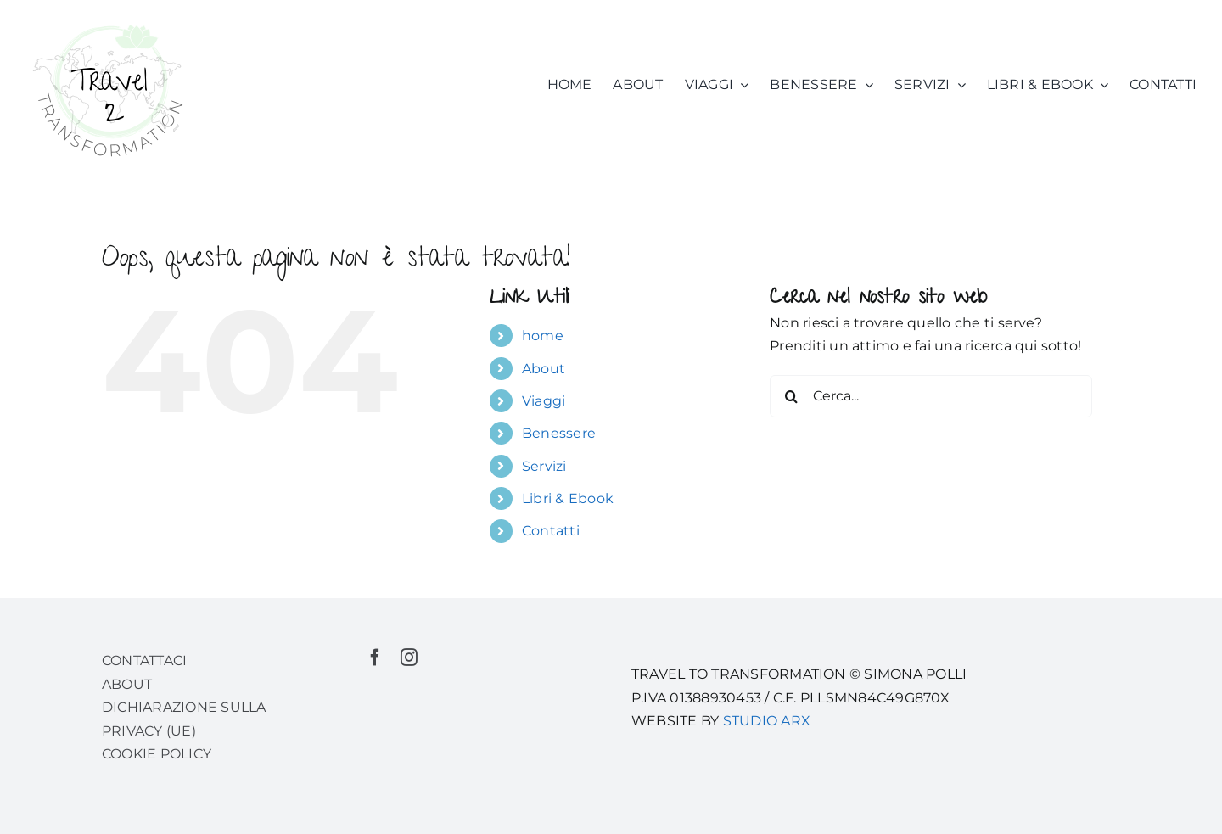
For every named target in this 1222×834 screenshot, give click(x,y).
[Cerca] (791, 396)
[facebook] (375, 657)
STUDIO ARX (766, 721)
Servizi (544, 466)
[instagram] (409, 657)
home (542, 335)
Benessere (559, 433)
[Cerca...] (931, 396)
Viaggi (543, 401)
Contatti (551, 531)
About (543, 369)
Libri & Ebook (568, 498)
